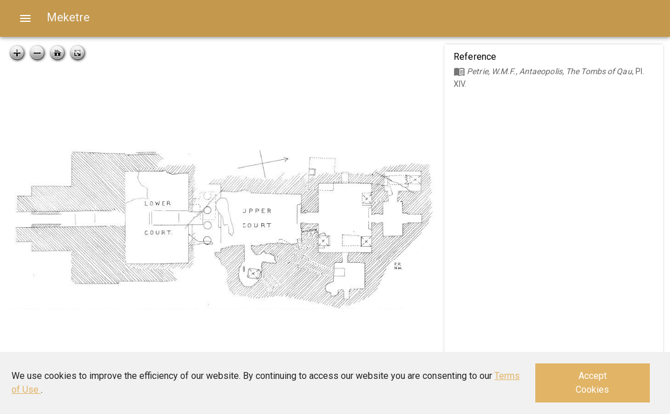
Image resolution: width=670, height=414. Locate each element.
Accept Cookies (592, 382)
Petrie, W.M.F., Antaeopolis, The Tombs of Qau (549, 71)
